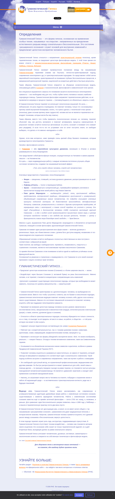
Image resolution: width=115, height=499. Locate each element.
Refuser (90, 495)
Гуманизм (26, 149)
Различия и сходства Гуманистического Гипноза (50, 465)
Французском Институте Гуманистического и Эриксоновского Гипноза (61, 472)
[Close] (112, 494)
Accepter (79, 495)
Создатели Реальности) (77, 326)
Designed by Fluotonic (57, 490)
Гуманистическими (26, 73)
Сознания (40, 88)
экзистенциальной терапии (71, 57)
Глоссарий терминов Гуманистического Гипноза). (38, 440)
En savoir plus (68, 495)
